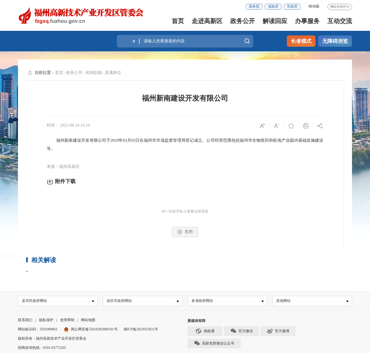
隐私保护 (46, 320)
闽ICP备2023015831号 (141, 330)
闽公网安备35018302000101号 (94, 330)
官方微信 (241, 331)
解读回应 (275, 21)
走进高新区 (207, 21)
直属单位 (113, 72)
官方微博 (277, 331)
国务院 (254, 6)
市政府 (292, 6)
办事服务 (307, 21)
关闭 (185, 232)
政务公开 (242, 21)
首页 (178, 21)
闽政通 (205, 331)
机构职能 (94, 72)
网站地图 (88, 320)
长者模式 (301, 41)
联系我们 (25, 320)
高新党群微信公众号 (214, 344)
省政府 (273, 6)
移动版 (314, 6)
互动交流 (339, 21)
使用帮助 (67, 320)
